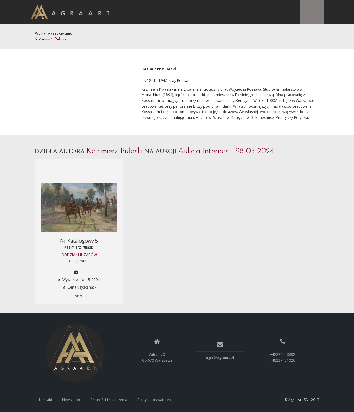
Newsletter (71, 399)
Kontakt (45, 399)
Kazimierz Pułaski (79, 247)
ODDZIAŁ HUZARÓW (79, 254)
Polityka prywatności (154, 399)
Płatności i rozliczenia (109, 399)
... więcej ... (79, 296)
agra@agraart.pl (220, 357)
